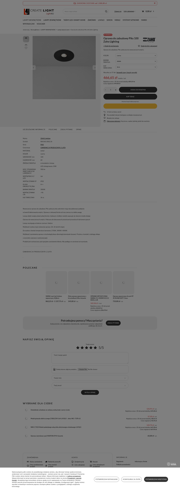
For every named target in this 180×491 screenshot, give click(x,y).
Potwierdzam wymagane (107, 479)
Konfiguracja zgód (131, 479)
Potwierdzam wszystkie (156, 479)
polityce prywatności (74, 476)
